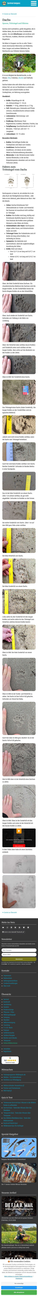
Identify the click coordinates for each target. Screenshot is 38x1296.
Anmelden (6, 1049)
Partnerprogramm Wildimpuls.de (14, 1075)
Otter (9, 78)
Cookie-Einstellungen (10, 983)
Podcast (6, 1030)
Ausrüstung (7, 1004)
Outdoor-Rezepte (9, 1035)
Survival (6, 999)
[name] (19, 950)
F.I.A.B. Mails (8, 1028)
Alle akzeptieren (19, 1292)
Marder (21, 78)
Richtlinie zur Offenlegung (12, 1080)
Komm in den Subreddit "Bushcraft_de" (13, 932)
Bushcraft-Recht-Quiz (10, 1123)
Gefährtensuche (8, 1033)
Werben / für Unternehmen (12, 1077)
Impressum (7, 976)
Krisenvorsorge (8, 1010)
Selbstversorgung (9, 1022)
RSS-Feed (6, 1091)
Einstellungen (19, 1287)
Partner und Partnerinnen (11, 1088)
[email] (19, 954)
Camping (6, 1017)
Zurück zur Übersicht (9, 14)
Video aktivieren (19, 846)
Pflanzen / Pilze (8, 1012)
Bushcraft (6, 1002)
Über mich (6, 986)
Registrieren (7, 1051)
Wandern (6, 1020)
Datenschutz (7, 978)
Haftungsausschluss (10, 981)
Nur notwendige (19, 1283)
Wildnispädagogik (9, 1015)
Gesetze (6, 1007)
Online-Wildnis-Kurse (10, 1043)
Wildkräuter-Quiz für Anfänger (13, 1126)
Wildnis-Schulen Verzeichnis (12, 1085)
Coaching (6, 1025)
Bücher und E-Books (10, 1038)
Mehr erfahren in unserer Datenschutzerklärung (18, 1276)
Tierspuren (7, 1040)
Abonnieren (19, 959)
